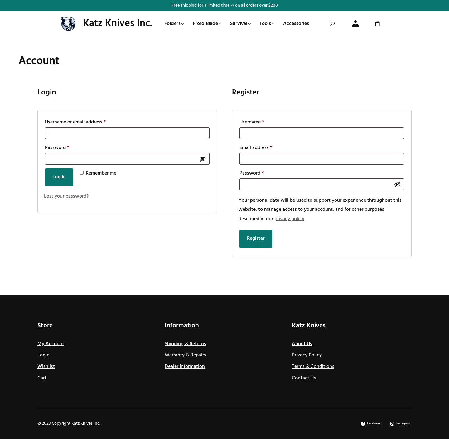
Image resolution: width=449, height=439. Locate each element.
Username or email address (77, 122)
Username (253, 122)
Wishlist (46, 367)
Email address (257, 148)
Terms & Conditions (313, 367)
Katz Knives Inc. (117, 23)
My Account (50, 344)
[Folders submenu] (182, 23)
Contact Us (304, 378)
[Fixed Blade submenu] (220, 23)
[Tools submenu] (273, 23)
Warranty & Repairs (185, 355)
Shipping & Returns (185, 344)
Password (58, 148)
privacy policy (289, 219)
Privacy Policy (307, 355)
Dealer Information (185, 367)
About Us (302, 344)
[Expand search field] (332, 24)
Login (43, 355)
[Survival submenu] (249, 23)
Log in (59, 177)
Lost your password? (66, 196)
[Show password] (202, 158)
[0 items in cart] (377, 24)
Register (256, 238)
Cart (41, 378)
